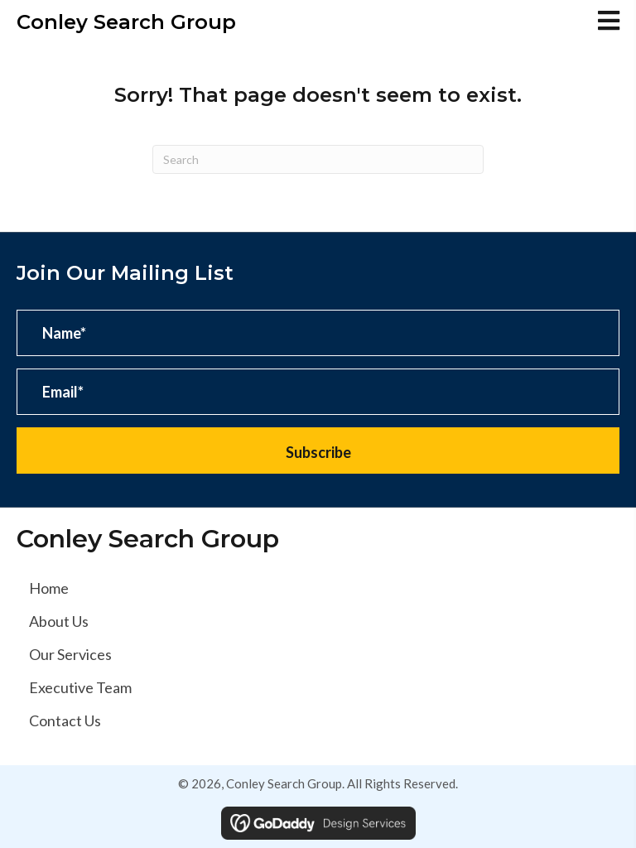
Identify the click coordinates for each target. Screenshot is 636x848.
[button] (318, 450)
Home (49, 588)
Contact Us (65, 720)
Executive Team (80, 687)
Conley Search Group (126, 22)
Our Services (70, 654)
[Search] (318, 159)
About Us (59, 621)
